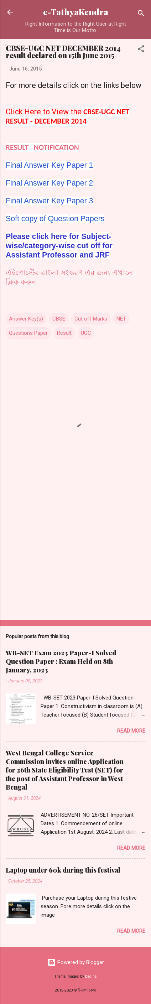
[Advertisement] (75, 559)
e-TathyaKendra (75, 11)
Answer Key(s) (26, 319)
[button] (141, 50)
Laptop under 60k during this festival (63, 870)
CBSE (58, 319)
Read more (131, 731)
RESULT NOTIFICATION (42, 147)
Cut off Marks (90, 319)
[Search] (141, 14)
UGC (86, 333)
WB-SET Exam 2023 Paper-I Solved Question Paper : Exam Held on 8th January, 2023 (61, 661)
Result (64, 333)
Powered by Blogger (75, 962)
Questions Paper (28, 333)
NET (121, 319)
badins (91, 976)
